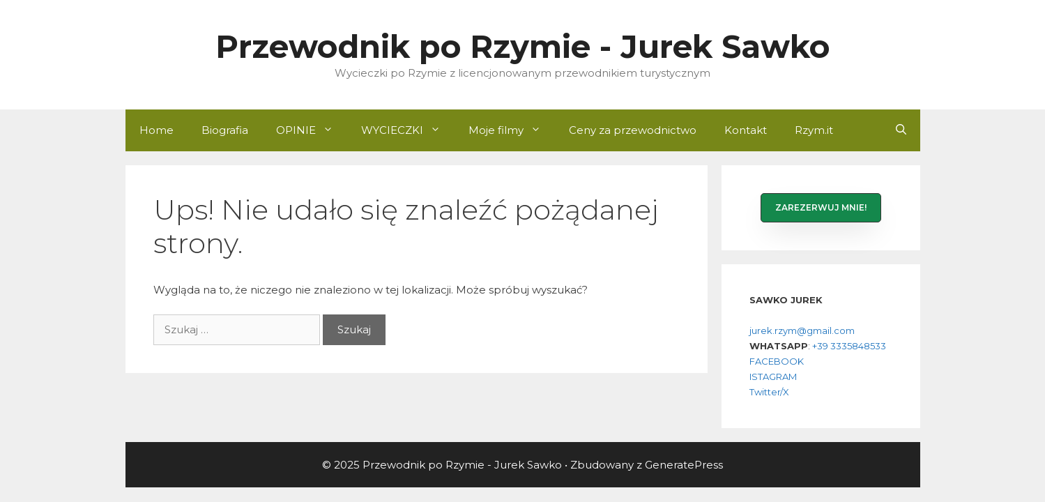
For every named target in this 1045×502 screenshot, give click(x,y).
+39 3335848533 (849, 345)
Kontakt (745, 130)
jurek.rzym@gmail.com (802, 330)
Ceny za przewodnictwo (632, 130)
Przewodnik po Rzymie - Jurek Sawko (522, 46)
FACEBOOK (776, 361)
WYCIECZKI (408, 130)
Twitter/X (769, 391)
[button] (821, 207)
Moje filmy (511, 130)
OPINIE (311, 130)
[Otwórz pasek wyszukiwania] (901, 130)
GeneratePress (684, 464)
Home (156, 130)
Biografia (224, 130)
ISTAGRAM (773, 376)
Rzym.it (814, 130)
